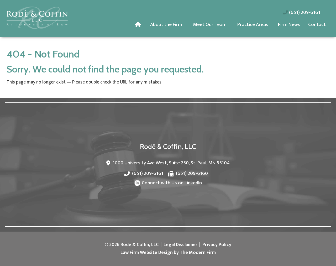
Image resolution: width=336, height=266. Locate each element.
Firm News (289, 24)
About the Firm (166, 24)
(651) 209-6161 (304, 12)
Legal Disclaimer (180, 245)
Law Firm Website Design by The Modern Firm (168, 253)
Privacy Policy (216, 245)
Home (139, 24)
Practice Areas (252, 24)
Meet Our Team (210, 24)
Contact (317, 24)
